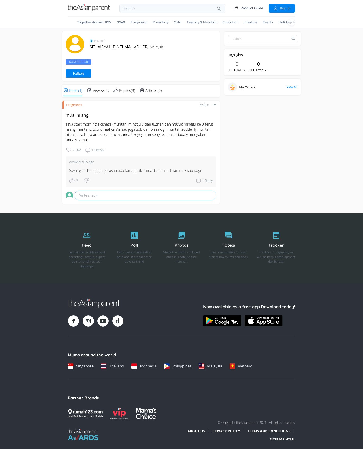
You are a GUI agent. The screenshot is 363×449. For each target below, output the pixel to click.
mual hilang (77, 115)
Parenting (160, 22)
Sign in (282, 8)
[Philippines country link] (177, 366)
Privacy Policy (226, 431)
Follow (78, 73)
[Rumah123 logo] (85, 413)
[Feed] (87, 248)
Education (230, 22)
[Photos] (181, 248)
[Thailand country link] (112, 366)
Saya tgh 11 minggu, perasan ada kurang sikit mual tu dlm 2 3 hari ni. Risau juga (135, 170)
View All (292, 87)
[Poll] (134, 248)
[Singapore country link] (81, 366)
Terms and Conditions (269, 431)
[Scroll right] (291, 22)
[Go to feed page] (89, 10)
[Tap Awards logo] (83, 435)
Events (268, 22)
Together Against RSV (94, 22)
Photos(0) (101, 91)
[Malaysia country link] (210, 366)
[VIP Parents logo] (119, 413)
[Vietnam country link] (241, 366)
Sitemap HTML (282, 439)
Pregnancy (139, 22)
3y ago (204, 105)
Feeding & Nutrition (202, 22)
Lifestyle (250, 22)
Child (177, 22)
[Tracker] (276, 248)
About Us (196, 431)
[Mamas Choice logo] (146, 413)
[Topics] (229, 248)
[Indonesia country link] (144, 366)
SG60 (121, 22)
